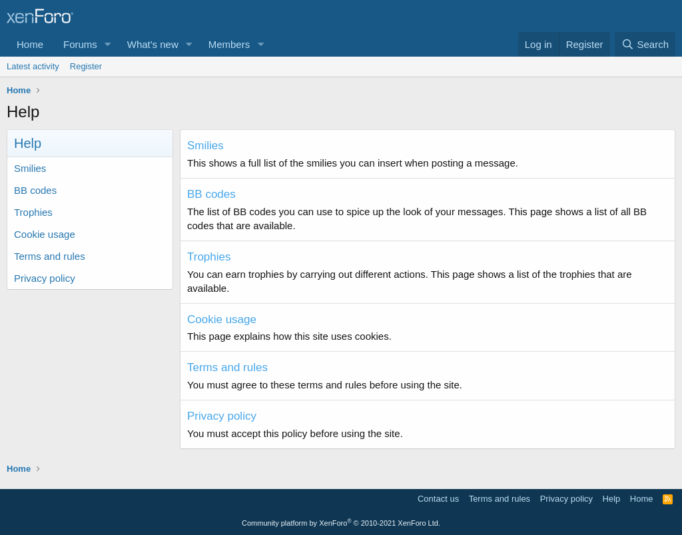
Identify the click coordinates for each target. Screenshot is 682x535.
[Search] (645, 44)
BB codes (35, 190)
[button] (108, 44)
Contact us (438, 499)
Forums (80, 44)
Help (612, 499)
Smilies (30, 168)
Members (229, 44)
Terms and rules (49, 256)
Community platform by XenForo (341, 523)
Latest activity (33, 66)
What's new (152, 44)
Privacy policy (44, 278)
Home (30, 44)
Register (86, 66)
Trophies (33, 212)
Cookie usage (44, 234)
